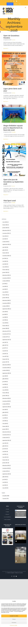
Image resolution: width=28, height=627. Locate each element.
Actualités (14, 132)
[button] (4, 536)
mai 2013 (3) (5, 482)
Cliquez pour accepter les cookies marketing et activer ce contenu (20, 514)
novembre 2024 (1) (7, 233)
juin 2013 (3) (5, 479)
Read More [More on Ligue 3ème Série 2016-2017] (5, 101)
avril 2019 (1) (5, 289)
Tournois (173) (6, 498)
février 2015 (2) (6, 426)
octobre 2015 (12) (6, 404)
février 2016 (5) (6, 392)
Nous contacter (7, 519)
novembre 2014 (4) (7, 434)
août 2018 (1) (5, 311)
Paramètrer (14, 622)
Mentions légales (10, 572)
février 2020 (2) (6, 269)
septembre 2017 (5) (7, 339)
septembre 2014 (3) (7, 440)
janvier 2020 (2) (6, 272)
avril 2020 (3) (5, 264)
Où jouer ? (7, 514)
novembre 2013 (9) (7, 468)
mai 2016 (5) (5, 384)
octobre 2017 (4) (6, 336)
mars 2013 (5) (5, 488)
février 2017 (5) (6, 359)
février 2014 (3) (6, 460)
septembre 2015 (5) (7, 406)
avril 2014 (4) (5, 454)
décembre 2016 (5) (7, 364)
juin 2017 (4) (5, 348)
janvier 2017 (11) (6, 362)
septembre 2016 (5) (7, 373)
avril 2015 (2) (5, 420)
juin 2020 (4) (5, 258)
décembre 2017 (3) (7, 331)
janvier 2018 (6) (6, 328)
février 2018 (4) (6, 325)
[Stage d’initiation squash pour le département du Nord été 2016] (14, 114)
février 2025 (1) (6, 224)
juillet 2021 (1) (5, 250)
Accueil (7, 509)
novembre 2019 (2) (7, 278)
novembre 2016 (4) (7, 367)
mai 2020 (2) (5, 261)
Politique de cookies (13, 625)
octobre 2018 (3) (6, 306)
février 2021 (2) (6, 252)
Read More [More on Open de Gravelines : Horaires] (5, 48)
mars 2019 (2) (5, 292)
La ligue (7, 511)
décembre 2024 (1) (7, 230)
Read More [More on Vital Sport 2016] (5, 211)
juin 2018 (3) (5, 314)
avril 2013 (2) (5, 485)
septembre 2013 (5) (7, 474)
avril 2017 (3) (5, 353)
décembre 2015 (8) (7, 398)
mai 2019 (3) (5, 286)
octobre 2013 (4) (6, 471)
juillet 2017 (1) (5, 345)
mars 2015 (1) (5, 423)
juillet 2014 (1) (5, 446)
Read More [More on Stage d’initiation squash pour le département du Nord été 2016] (5, 139)
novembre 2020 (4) (7, 255)
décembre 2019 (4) (7, 275)
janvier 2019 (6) (6, 297)
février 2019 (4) (6, 294)
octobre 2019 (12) (6, 280)
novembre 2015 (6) (7, 401)
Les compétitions (7, 516)
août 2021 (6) (5, 247)
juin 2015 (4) (5, 415)
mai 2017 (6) (5, 350)
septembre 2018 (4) (7, 308)
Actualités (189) (6, 495)
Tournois (13, 39)
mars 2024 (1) (5, 236)
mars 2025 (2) (6, 222)
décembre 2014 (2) (7, 432)
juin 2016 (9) (5, 381)
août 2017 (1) (5, 342)
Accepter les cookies (14, 615)
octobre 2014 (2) (6, 437)
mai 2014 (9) (5, 451)
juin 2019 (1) (5, 283)
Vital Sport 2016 (9, 201)
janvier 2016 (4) (6, 395)
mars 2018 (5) (5, 322)
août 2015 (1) (5, 409)
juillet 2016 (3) (5, 378)
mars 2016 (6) (5, 390)
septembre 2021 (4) (7, 244)
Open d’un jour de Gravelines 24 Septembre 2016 (13, 182)
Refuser (14, 619)
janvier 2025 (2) (6, 227)
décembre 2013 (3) (7, 465)
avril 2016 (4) (5, 387)
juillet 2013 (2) (5, 476)
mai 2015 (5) (5, 418)
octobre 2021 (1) (6, 241)
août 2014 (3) (5, 443)
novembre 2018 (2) (7, 303)
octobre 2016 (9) (6, 370)
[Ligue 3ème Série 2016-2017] (14, 69)
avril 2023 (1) (5, 238)
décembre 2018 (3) (7, 300)
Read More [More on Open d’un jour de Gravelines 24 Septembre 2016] (5, 194)
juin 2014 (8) (5, 448)
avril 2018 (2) (5, 320)
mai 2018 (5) (5, 317)
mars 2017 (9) (5, 356)
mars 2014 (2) (5, 457)
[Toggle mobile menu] (25, 7)
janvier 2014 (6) (6, 462)
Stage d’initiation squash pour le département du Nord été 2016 (13, 128)
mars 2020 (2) (6, 266)
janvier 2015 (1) (6, 429)
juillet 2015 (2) (5, 412)
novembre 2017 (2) (7, 334)
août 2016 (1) (5, 376)
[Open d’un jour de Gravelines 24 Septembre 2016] (14, 159)
